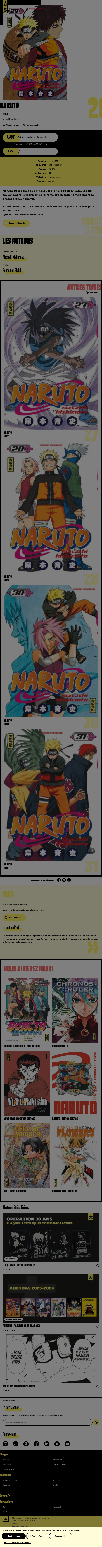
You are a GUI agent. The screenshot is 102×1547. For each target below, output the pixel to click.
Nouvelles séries (10, 1480)
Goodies (6, 1485)
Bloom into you (9, 1469)
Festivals (6, 1490)
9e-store (6, 1507)
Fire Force (7, 1464)
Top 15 (55, 1485)
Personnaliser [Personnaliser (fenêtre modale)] (61, 1536)
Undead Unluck (58, 1460)
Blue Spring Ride (59, 1464)
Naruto (6, 1460)
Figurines (56, 1480)
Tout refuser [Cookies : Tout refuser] (38, 1536)
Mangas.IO (57, 1507)
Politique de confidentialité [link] (17, 1543)
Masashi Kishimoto (11, 119)
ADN (5, 1512)
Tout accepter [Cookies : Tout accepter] (14, 1536)
